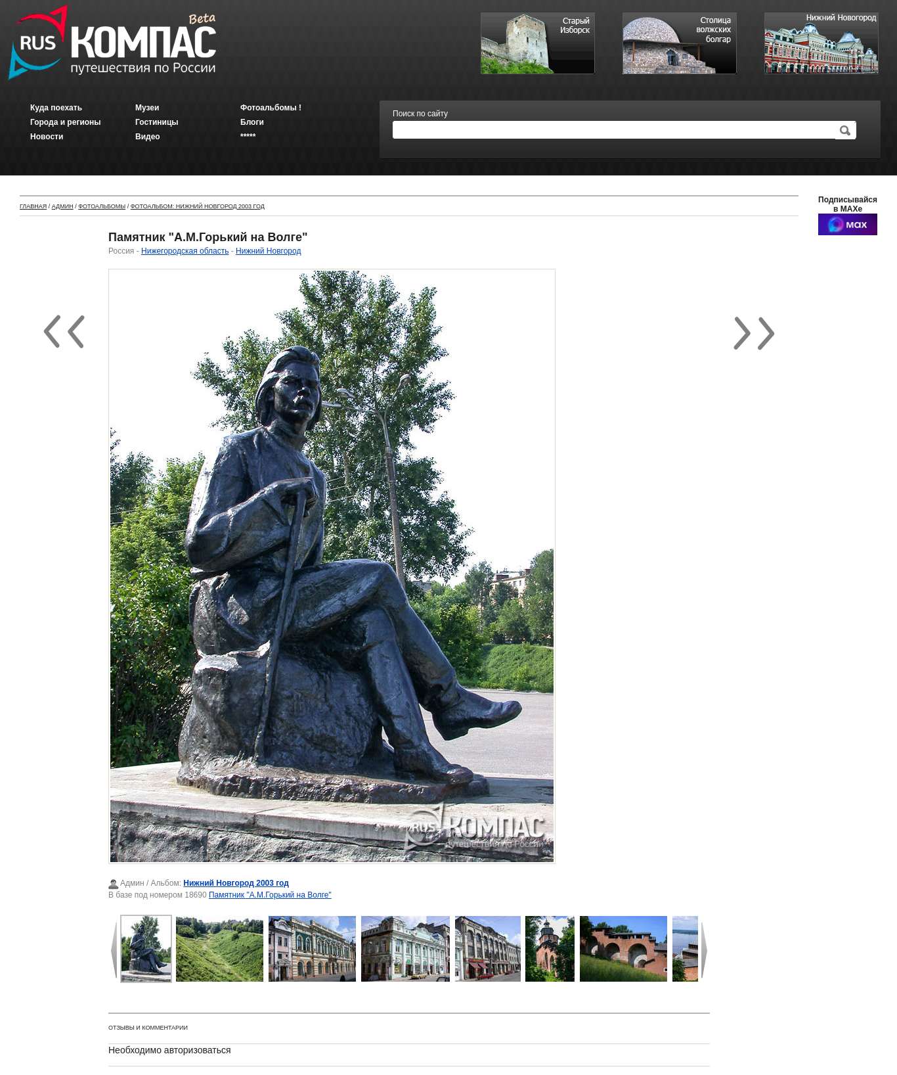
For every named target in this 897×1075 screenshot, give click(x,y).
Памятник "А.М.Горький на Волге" (270, 895)
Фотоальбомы (101, 206)
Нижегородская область (185, 251)
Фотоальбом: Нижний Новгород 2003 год (198, 206)
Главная (33, 206)
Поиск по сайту (420, 113)
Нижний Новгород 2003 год (236, 883)
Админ (63, 206)
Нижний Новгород (268, 251)
